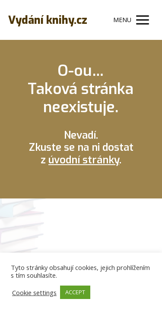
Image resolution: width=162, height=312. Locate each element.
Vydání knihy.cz (47, 20)
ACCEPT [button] (75, 292)
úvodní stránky (83, 160)
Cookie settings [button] (34, 292)
